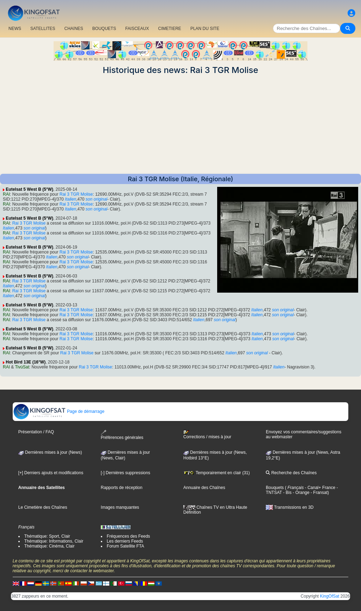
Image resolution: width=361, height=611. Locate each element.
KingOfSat (329, 596)
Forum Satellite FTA (125, 546)
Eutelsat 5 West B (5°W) (29, 189)
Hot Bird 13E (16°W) (25, 362)
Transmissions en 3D (289, 507)
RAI (6, 194)
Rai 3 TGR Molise (76, 194)
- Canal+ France (320, 487)
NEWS (14, 28)
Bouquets (275, 487)
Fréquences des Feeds (128, 536)
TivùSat (22, 367)
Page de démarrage (58, 411)
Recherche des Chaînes (291, 472)
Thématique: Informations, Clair (53, 541)
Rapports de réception (121, 487)
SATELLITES (42, 28)
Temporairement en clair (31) (216, 472)
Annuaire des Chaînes (204, 487)
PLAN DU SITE (204, 28)
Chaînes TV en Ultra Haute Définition (215, 510)
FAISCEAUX (137, 28)
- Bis (287, 492)
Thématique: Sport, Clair (47, 536)
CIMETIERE (169, 28)
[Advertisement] (180, 124)
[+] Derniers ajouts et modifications (50, 472)
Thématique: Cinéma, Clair (49, 546)
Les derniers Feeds (125, 541)
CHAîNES (73, 28)
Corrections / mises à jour (207, 434)
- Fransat (319, 492)
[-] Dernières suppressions (125, 472)
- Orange (301, 492)
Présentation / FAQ (36, 431)
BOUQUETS (104, 28)
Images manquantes (120, 507)
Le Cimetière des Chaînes (42, 507)
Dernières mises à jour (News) (50, 452)
